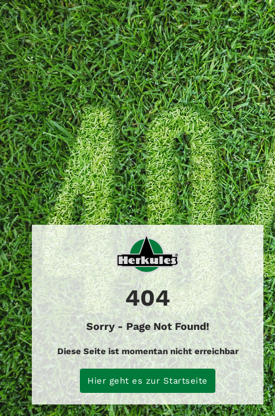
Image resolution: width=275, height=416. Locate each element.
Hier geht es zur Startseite (147, 381)
